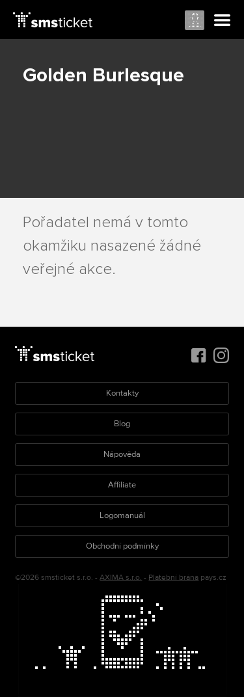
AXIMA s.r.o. (121, 577)
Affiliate (122, 485)
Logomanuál (122, 515)
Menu (222, 20)
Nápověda (122, 454)
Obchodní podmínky (122, 546)
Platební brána (173, 577)
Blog (122, 423)
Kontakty (122, 393)
